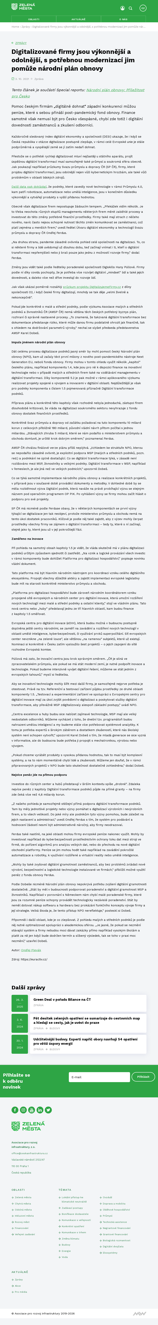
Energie (66, 1256)
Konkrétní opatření (73, 1230)
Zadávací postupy (72, 1211)
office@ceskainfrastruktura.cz (30, 1155)
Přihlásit (142, 1079)
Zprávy (21, 44)
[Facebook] (15, 1112)
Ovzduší (108, 1199)
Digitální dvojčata (113, 1251)
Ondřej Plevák (31, 951)
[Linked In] (41, 1112)
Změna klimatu (71, 1243)
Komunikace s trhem (75, 1236)
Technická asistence (115, 1225)
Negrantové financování (117, 1232)
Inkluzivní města (25, 1219)
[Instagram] (24, 1112)
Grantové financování (116, 1238)
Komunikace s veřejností (77, 1223)
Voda (65, 1262)
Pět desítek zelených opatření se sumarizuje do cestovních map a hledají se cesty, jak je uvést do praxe (87, 1022)
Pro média (21, 1298)
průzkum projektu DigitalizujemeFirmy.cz (92, 288)
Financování (22, 1232)
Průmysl (108, 1219)
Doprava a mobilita (114, 1206)
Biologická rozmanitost (117, 1245)
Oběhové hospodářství (117, 1212)
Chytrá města (23, 1206)
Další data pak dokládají (29, 188)
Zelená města (23, 1199)
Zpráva (39, 1006)
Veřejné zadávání (25, 1238)
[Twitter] (50, 1112)
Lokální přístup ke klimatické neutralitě (75, 1202)
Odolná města (23, 1212)
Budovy (55, 1030)
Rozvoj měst (23, 1225)
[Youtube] (33, 1112)
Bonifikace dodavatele (75, 1217)
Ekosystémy (110, 1257)
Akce (18, 1292)
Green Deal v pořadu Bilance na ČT (62, 1001)
